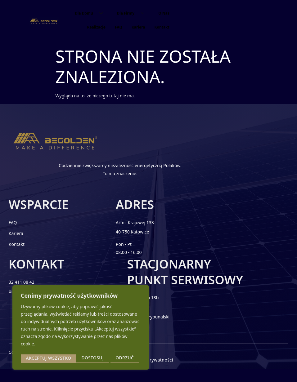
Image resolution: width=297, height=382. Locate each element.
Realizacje (96, 27)
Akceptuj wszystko (113, 358)
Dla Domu (91, 13)
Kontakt (161, 27)
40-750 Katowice (123, 237)
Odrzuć (69, 358)
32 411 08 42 (192, 228)
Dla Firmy (133, 13)
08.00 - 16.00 (120, 257)
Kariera (138, 27)
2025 (40, 372)
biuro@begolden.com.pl (203, 237)
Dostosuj (36, 358)
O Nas (163, 13)
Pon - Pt (115, 250)
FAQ (118, 27)
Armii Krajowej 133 (126, 228)
